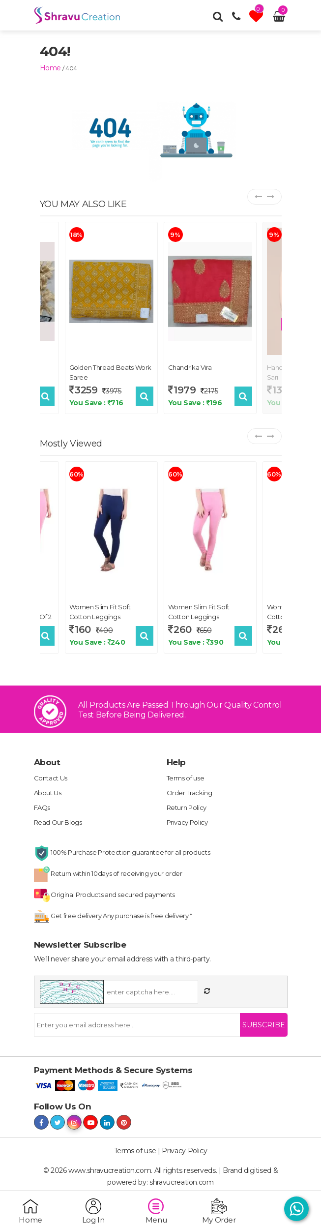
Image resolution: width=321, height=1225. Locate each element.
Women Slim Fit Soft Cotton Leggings (100, 612)
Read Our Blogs (58, 822)
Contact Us (51, 778)
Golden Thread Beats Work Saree (110, 372)
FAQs (42, 807)
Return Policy (186, 807)
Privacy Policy (187, 822)
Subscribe (263, 1024)
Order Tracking (189, 793)
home (50, 67)
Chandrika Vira (190, 367)
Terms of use (185, 778)
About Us (47, 793)
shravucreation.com (181, 1182)
